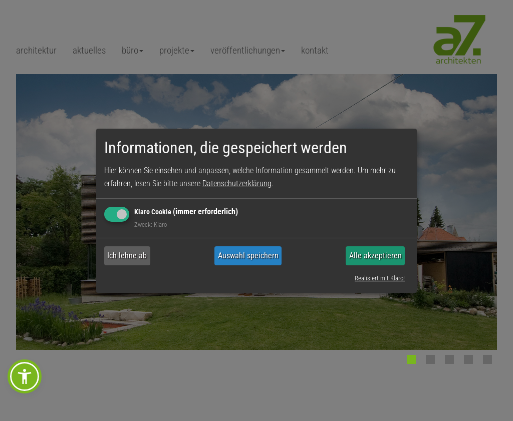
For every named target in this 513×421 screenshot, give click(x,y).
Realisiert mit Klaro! (380, 278)
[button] (24, 376)
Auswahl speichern (248, 255)
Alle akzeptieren (375, 255)
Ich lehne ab (127, 255)
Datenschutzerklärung (237, 183)
